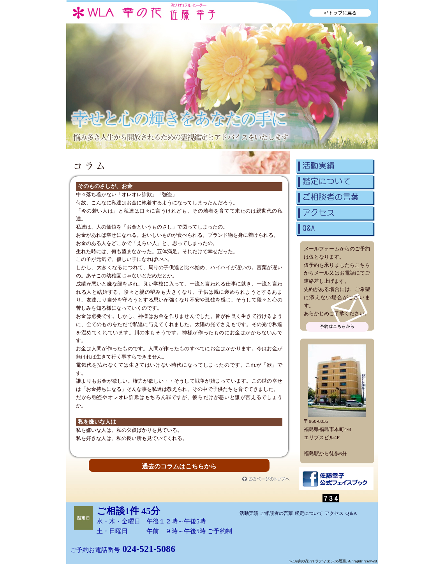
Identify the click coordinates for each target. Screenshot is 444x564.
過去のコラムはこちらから (179, 466)
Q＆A (351, 513)
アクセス (335, 212)
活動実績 (335, 165)
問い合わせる (337, 327)
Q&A (335, 228)
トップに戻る (337, 11)
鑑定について (335, 180)
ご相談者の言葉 (335, 196)
